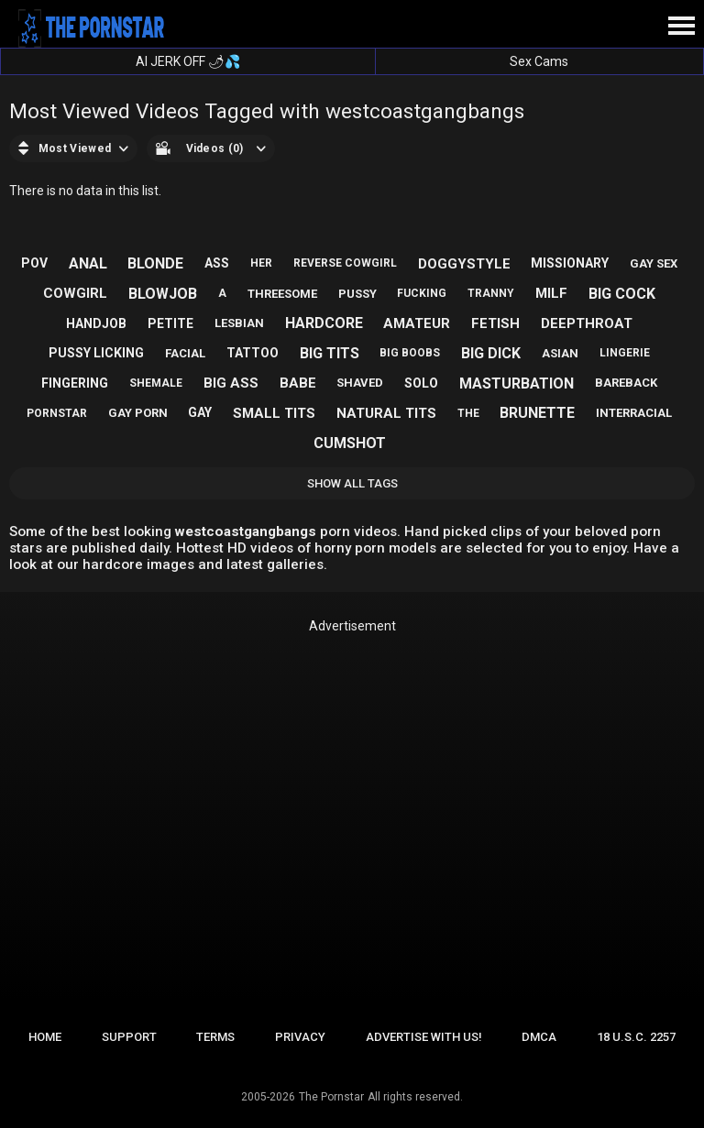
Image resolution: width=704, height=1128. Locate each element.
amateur (416, 323)
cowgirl (75, 293)
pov (34, 263)
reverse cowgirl (345, 263)
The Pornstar (331, 1096)
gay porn (138, 413)
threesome (282, 294)
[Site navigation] (681, 26)
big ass (231, 383)
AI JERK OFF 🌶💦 (188, 61)
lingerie (625, 352)
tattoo (252, 352)
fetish (495, 323)
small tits (274, 413)
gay (200, 412)
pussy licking (96, 352)
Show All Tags (352, 483)
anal (88, 263)
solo (421, 383)
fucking (421, 293)
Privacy (300, 1037)
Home (44, 1037)
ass (216, 263)
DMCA (539, 1037)
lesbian (239, 323)
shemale (155, 383)
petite (170, 323)
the (468, 413)
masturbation (516, 383)
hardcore (324, 323)
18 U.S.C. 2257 (636, 1037)
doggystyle (464, 264)
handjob (96, 323)
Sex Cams (539, 61)
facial (185, 353)
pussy (357, 294)
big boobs (410, 352)
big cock (621, 293)
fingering (74, 383)
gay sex (653, 263)
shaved (359, 382)
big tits (329, 353)
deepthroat (586, 323)
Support (129, 1037)
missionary (570, 263)
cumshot (350, 443)
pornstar (57, 413)
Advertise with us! (424, 1037)
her (261, 263)
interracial (634, 413)
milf (551, 293)
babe (298, 383)
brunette (537, 413)
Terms (215, 1037)
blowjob (162, 293)
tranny (491, 293)
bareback (626, 382)
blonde (155, 263)
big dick (491, 353)
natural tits (386, 413)
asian (560, 353)
